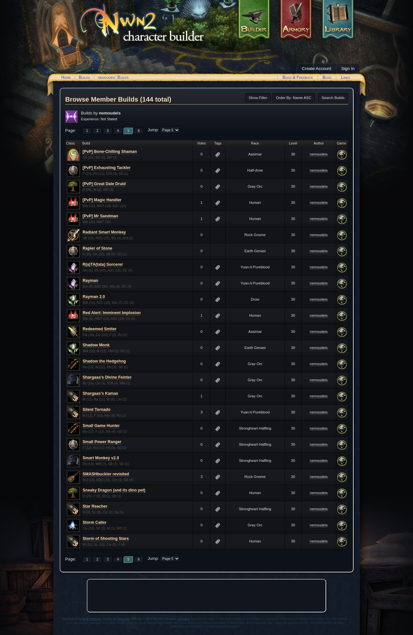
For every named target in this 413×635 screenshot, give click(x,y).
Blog (327, 77)
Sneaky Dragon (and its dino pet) (114, 490)
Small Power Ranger (102, 442)
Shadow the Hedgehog (104, 361)
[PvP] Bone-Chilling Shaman (110, 151)
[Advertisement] (206, 595)
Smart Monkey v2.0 (101, 458)
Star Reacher (95, 506)
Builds (84, 77)
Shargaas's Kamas (100, 393)
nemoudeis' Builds (113, 77)
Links (345, 77)
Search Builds (333, 98)
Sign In (348, 68)
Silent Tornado (96, 409)
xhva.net (123, 618)
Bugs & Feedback (298, 77)
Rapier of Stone (97, 248)
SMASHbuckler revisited (106, 474)
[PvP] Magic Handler (102, 200)
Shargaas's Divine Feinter (107, 377)
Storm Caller (94, 522)
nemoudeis (318, 154)
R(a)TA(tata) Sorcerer (103, 264)
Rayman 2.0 (94, 296)
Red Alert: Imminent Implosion (112, 313)
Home (66, 77)
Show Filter (258, 98)
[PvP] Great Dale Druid (104, 184)
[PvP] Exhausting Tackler (107, 167)
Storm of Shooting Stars (106, 538)
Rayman (90, 280)
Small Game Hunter (101, 425)
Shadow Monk (96, 345)
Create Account (316, 68)
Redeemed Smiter (99, 329)
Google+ (183, 618)
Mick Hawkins (91, 618)
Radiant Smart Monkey (104, 232)
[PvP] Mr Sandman (100, 216)
